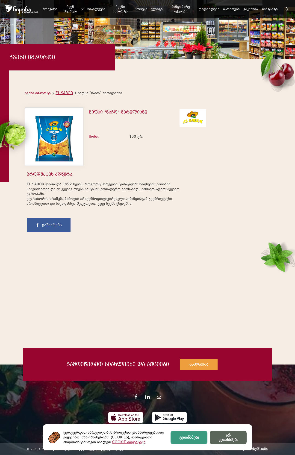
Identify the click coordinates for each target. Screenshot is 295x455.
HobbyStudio (257, 449)
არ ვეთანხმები (228, 437)
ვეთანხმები (189, 437)
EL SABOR (64, 93)
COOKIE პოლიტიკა (128, 442)
